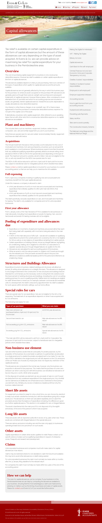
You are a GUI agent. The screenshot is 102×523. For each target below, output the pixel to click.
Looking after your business (42, 12)
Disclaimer (41, 509)
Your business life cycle (57, 12)
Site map (19, 509)
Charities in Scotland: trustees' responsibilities (80, 85)
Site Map (66, 7)
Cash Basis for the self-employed (81, 67)
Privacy (47, 509)
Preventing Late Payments (79, 114)
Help (51, 509)
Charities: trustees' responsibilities (81, 80)
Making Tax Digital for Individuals (81, 49)
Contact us (13, 509)
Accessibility (33, 509)
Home (58, 7)
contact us (14, 167)
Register (75, 7)
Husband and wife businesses (80, 110)
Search (84, 7)
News (85, 12)
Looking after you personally (25, 12)
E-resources (78, 12)
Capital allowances (76, 62)
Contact (92, 7)
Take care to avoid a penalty (79, 123)
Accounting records (77, 99)
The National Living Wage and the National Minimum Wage (81, 132)
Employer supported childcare (80, 95)
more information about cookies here (37, 518)
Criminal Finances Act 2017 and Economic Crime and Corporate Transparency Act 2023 (81, 73)
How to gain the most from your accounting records (81, 104)
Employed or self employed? (80, 90)
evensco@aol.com (81, 2)
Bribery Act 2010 (75, 58)
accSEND (8, 12)
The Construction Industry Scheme (82, 127)
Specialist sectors (69, 12)
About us (14, 12)
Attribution (26, 509)
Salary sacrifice (75, 118)
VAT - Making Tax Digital (78, 54)
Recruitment (91, 12)
